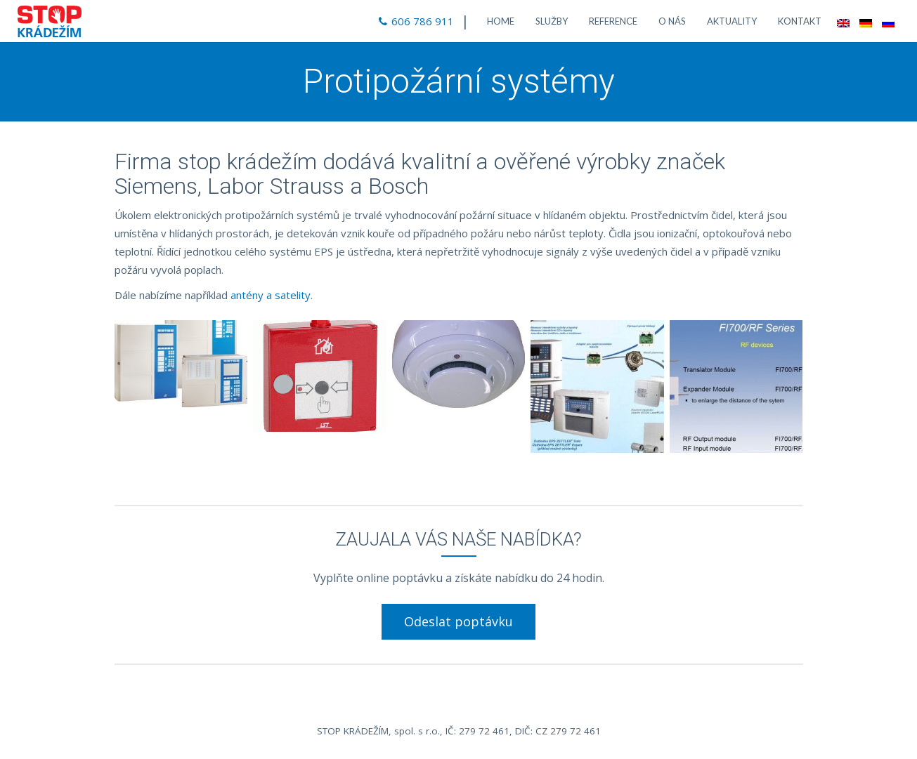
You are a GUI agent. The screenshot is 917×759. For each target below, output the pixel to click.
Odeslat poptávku (458, 621)
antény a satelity (270, 295)
